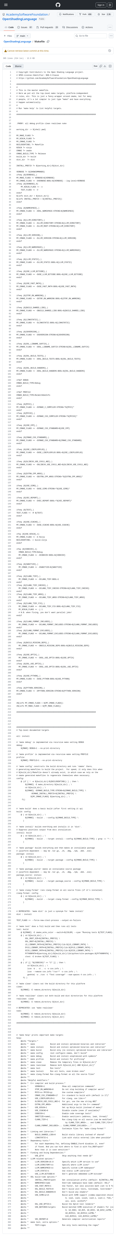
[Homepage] (58, 4)
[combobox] (91, 36)
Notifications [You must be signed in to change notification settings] (66, 14)
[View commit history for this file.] (109, 51)
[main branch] (22, 35)
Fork (85, 14)
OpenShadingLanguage (19, 19)
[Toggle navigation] (6, 5)
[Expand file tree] (7, 35)
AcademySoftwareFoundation (27, 14)
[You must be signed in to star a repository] (105, 14)
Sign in (101, 4)
